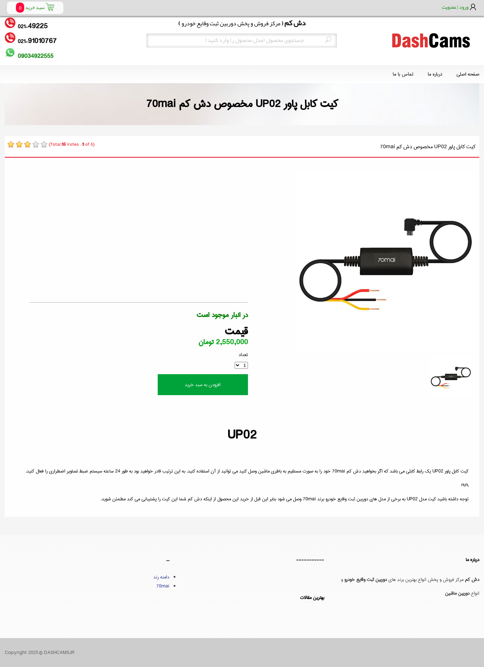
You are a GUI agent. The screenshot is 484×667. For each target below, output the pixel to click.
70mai (162, 586)
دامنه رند (161, 577)
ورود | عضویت (455, 7)
